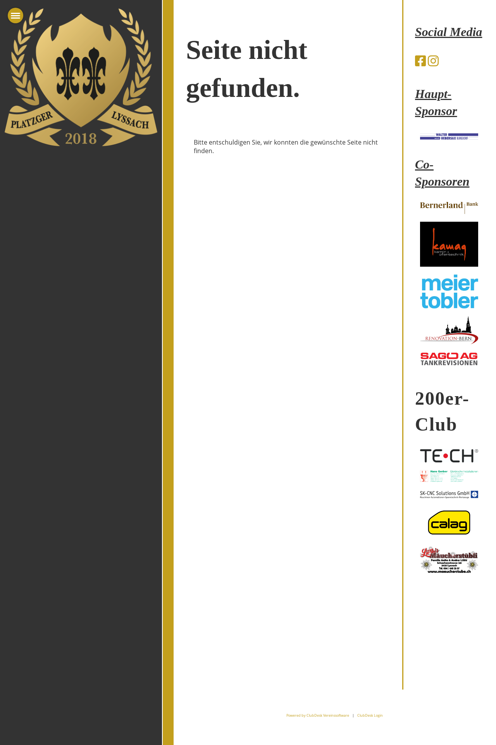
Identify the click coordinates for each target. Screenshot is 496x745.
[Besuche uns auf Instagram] (433, 60)
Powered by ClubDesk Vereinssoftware (317, 715)
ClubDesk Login (370, 715)
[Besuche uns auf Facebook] (420, 60)
